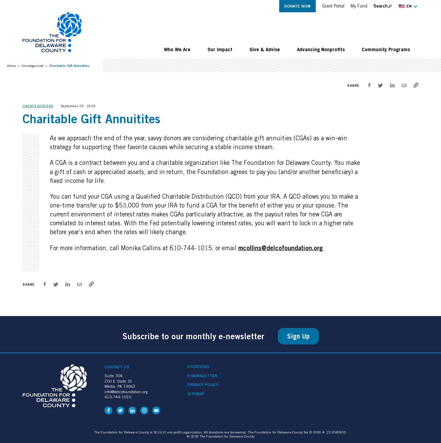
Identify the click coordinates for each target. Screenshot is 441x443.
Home (11, 65)
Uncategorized (32, 65)
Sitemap (196, 393)
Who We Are (177, 49)
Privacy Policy (202, 384)
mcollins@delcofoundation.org (280, 248)
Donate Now (297, 6)
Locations (198, 366)
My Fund (359, 6)
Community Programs (386, 49)
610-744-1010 (117, 396)
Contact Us (116, 366)
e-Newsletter (202, 375)
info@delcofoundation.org (125, 391)
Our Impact (220, 49)
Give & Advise (265, 49)
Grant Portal (333, 6)
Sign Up (298, 336)
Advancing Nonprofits (321, 49)
